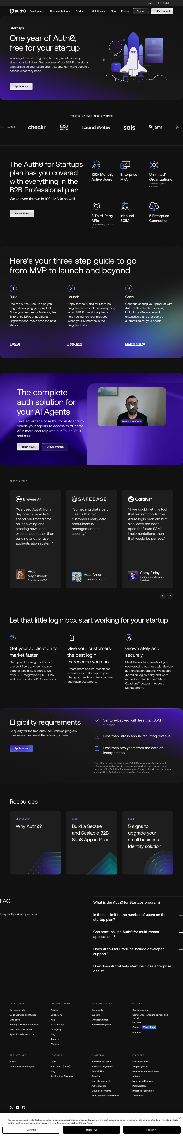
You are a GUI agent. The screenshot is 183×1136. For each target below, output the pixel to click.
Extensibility (98, 1071)
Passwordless (139, 1086)
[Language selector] (165, 3)
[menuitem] (37, 11)
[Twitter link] (11, 1107)
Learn (53, 1061)
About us (137, 1032)
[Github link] (23, 1107)
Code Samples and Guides (23, 1015)
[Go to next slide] (170, 596)
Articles (54, 1010)
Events (13, 1061)
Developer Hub (17, 1010)
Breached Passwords (143, 1091)
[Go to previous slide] (163, 596)
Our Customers (140, 1010)
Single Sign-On (140, 1066)
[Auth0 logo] (18, 11)
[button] (141, 11)
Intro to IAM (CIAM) (60, 1066)
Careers (144, 1027)
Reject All (91, 1129)
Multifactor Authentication (145, 1071)
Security (96, 1076)
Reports (55, 1039)
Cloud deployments (101, 1091)
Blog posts (15, 1020)
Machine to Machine (142, 1081)
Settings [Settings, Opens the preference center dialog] (31, 1129)
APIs (53, 1020)
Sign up (15, 344)
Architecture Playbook (62, 1076)
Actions (136, 1076)
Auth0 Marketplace (101, 1024)
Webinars (55, 1044)
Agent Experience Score (22, 1034)
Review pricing (135, 344)
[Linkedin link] (17, 1107)
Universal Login (140, 1061)
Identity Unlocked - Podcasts (24, 1024)
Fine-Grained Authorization (105, 1095)
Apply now (74, 344)
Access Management (102, 1066)
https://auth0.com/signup (138, 772)
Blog (53, 1034)
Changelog (56, 1029)
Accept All (151, 1129)
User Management (101, 1081)
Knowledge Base (100, 1020)
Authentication (99, 1086)
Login (150, 3)
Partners (136, 1022)
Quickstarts (56, 1015)
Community (97, 1010)
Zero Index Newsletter (21, 1029)
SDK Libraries (57, 1024)
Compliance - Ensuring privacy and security (150, 1017)
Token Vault (138, 1095)
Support (96, 1015)
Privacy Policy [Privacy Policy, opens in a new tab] (85, 1123)
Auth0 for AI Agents (101, 1061)
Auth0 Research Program (22, 1066)
